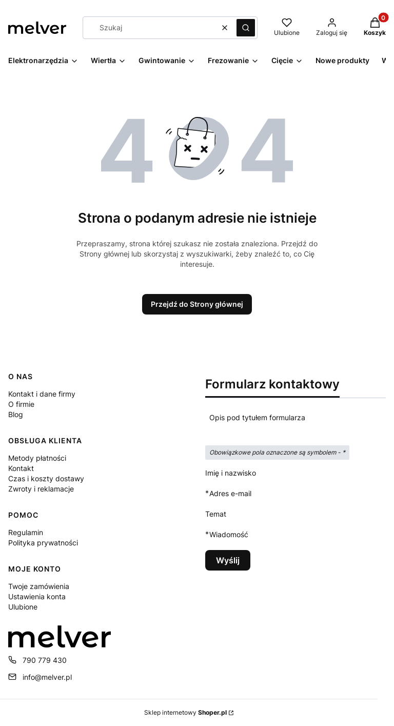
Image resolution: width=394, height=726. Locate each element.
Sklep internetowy (185, 712)
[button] (246, 27)
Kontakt (21, 468)
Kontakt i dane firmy (41, 393)
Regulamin (25, 532)
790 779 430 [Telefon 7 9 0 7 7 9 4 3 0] (45, 660)
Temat (215, 513)
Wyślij (228, 560)
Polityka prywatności (43, 542)
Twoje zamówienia (38, 586)
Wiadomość (228, 534)
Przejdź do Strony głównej (197, 304)
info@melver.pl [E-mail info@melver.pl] (47, 677)
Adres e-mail (230, 493)
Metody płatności (37, 458)
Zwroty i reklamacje (41, 488)
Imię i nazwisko (230, 472)
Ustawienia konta (37, 596)
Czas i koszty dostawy (46, 478)
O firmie (21, 404)
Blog (15, 414)
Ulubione (22, 606)
